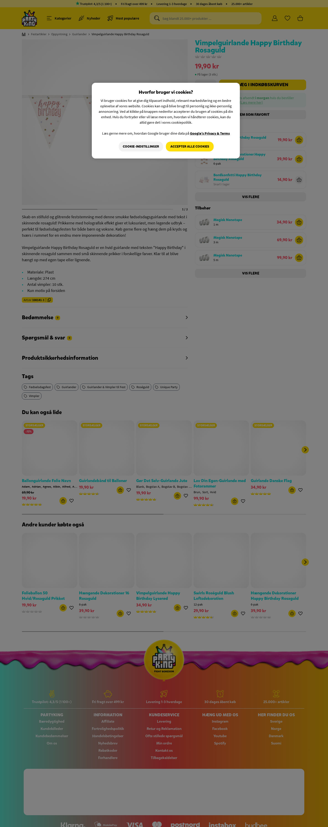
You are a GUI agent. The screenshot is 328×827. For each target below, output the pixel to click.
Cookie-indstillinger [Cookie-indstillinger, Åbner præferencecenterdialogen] (140, 146)
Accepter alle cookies (189, 146)
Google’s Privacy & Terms (210, 133)
